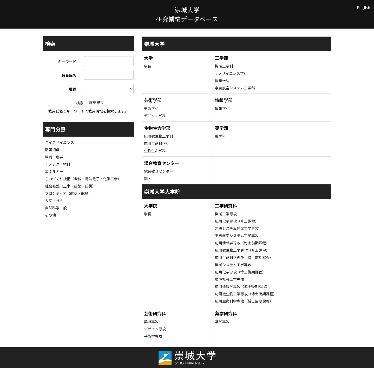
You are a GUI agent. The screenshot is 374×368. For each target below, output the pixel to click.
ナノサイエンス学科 (231, 73)
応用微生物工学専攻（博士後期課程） (246, 293)
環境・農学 (54, 156)
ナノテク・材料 (57, 164)
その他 (50, 215)
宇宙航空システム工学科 (235, 87)
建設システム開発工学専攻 (237, 228)
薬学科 (220, 136)
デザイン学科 (155, 115)
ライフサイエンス (59, 142)
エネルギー (54, 171)
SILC (148, 178)
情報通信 (52, 149)
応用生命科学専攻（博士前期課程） (244, 257)
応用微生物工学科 (158, 136)
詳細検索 (96, 102)
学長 (147, 66)
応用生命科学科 (156, 143)
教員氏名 (69, 75)
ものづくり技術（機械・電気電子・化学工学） (83, 178)
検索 (79, 102)
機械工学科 (224, 66)
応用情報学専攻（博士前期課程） (242, 242)
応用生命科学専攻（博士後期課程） (244, 301)
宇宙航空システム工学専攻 (237, 235)
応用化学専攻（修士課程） (237, 221)
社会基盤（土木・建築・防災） (70, 186)
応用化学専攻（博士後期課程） (240, 272)
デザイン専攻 (155, 328)
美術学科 (151, 108)
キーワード (67, 61)
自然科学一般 (56, 207)
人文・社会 (54, 200)
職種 (72, 89)
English (363, 7)
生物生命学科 (155, 150)
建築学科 (222, 80)
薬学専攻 (222, 321)
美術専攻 (151, 321)
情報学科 (222, 108)
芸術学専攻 (153, 336)
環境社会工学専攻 (229, 279)
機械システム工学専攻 (233, 264)
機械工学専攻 (226, 213)
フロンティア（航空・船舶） (68, 193)
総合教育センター (158, 171)
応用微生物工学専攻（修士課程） (242, 250)
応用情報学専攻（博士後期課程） (242, 286)
